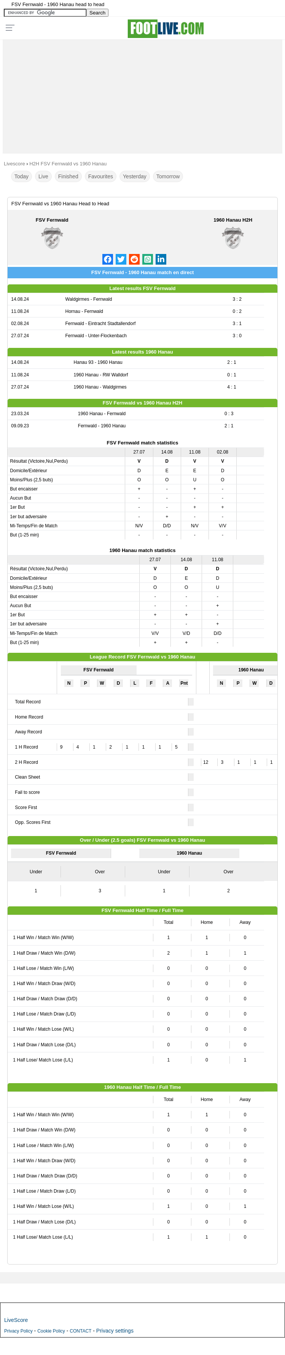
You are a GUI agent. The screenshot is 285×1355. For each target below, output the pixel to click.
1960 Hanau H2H (232, 220)
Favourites (100, 176)
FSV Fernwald (52, 220)
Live (43, 176)
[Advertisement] (142, 94)
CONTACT (80, 1331)
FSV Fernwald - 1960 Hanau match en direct (142, 272)
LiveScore (16, 1320)
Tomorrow (168, 176)
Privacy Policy (18, 1331)
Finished (68, 176)
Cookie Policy (51, 1331)
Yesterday (134, 176)
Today (21, 176)
